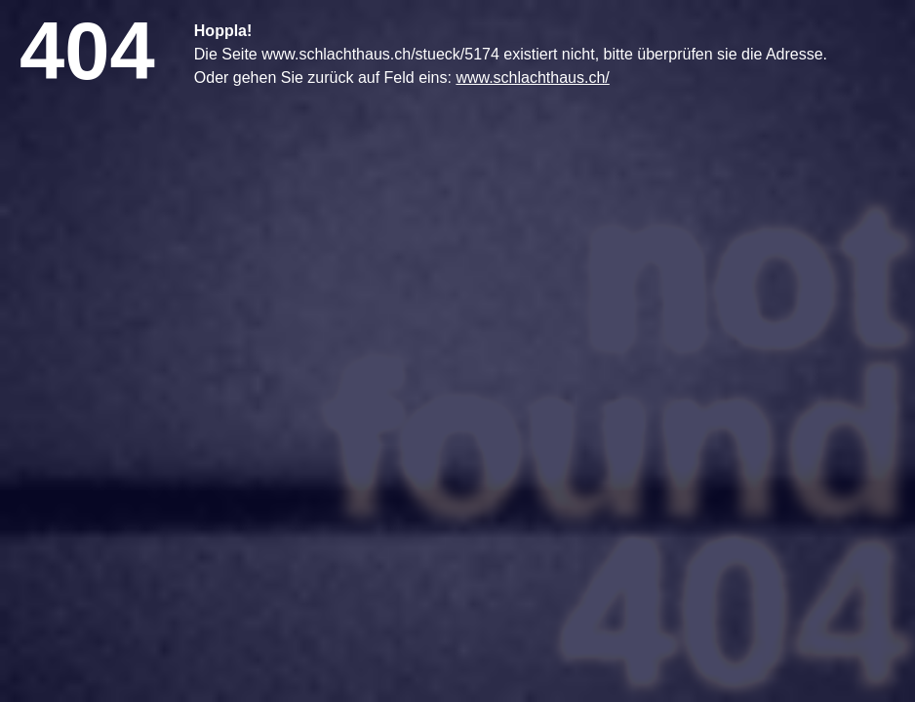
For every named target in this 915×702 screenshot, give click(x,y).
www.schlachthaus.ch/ (532, 77)
